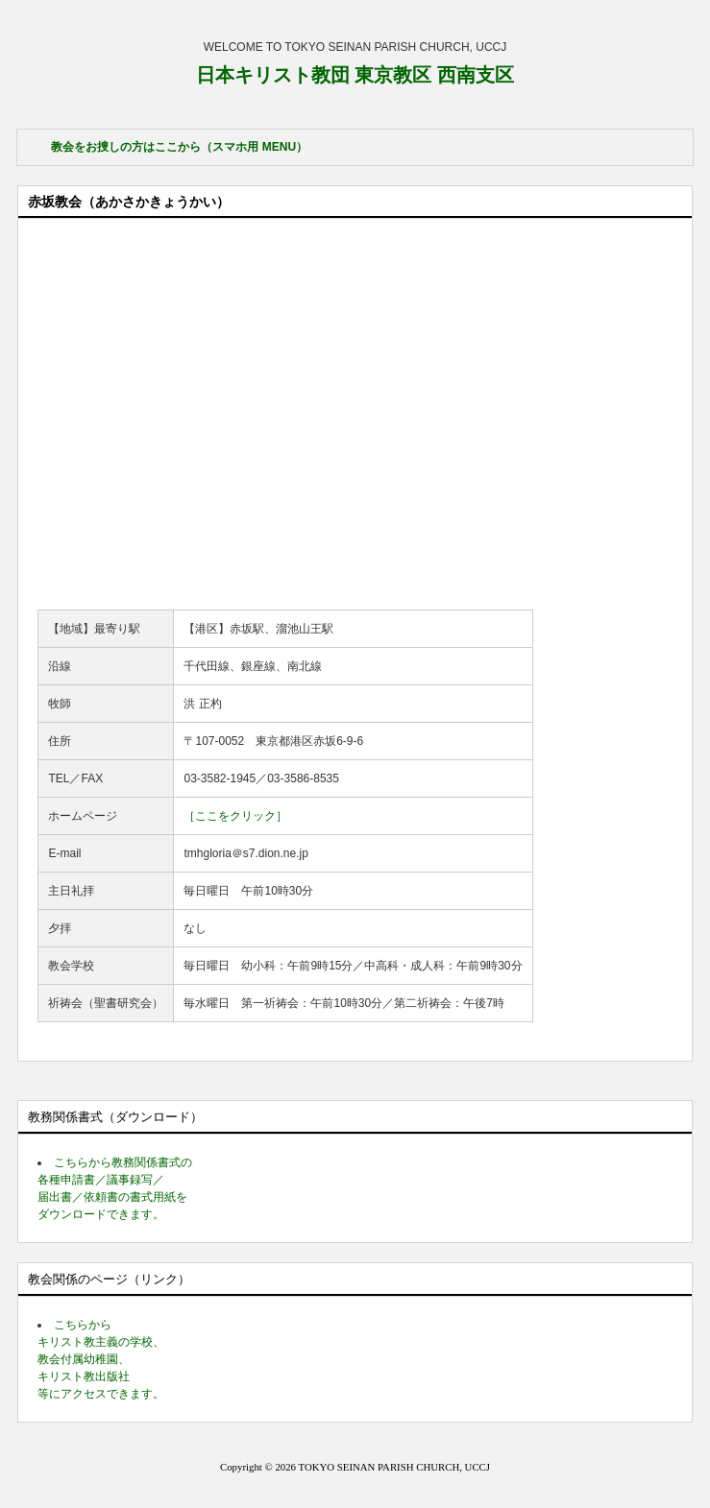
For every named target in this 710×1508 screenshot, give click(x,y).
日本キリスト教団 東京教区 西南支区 (355, 74)
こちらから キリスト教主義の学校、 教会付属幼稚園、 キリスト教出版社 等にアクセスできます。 (100, 1359)
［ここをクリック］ (235, 816)
